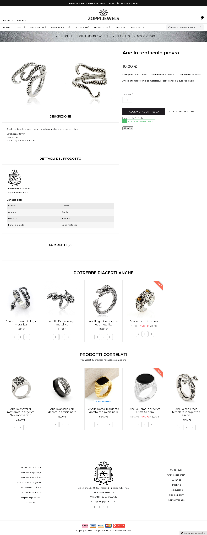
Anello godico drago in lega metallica (103, 323)
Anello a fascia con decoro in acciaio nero (62, 410)
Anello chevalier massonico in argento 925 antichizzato (20, 412)
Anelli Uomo (140, 74)
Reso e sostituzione (31, 487)
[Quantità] (127, 100)
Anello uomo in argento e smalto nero (145, 410)
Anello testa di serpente (145, 321)
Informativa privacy (31, 472)
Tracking (176, 485)
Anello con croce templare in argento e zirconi (186, 412)
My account (176, 469)
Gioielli (8, 20)
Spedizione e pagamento (30, 482)
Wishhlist (176, 479)
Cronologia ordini (176, 474)
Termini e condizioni (30, 467)
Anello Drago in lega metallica (62, 323)
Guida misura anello (31, 492)
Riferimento (13, 188)
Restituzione (176, 490)
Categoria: (128, 74)
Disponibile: (185, 74)
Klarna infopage (176, 500)
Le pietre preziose (30, 497)
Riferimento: (157, 74)
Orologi (21, 20)
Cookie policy (176, 495)
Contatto (31, 502)
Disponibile (13, 192)
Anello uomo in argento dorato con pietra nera (103, 410)
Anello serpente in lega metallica (21, 323)
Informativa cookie (31, 477)
